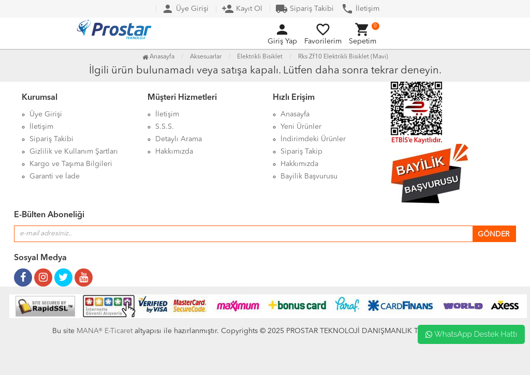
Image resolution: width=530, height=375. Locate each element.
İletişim (360, 8)
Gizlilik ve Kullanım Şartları (74, 151)
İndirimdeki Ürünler (313, 139)
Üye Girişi (185, 8)
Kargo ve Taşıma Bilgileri (71, 164)
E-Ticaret (117, 331)
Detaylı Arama (178, 139)
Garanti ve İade (55, 176)
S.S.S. (164, 126)
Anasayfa (158, 57)
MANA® (89, 331)
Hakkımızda (174, 151)
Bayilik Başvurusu (309, 176)
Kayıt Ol (242, 8)
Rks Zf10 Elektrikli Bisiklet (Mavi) (343, 57)
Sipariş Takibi (304, 8)
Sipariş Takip (301, 151)
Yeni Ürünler (301, 126)
